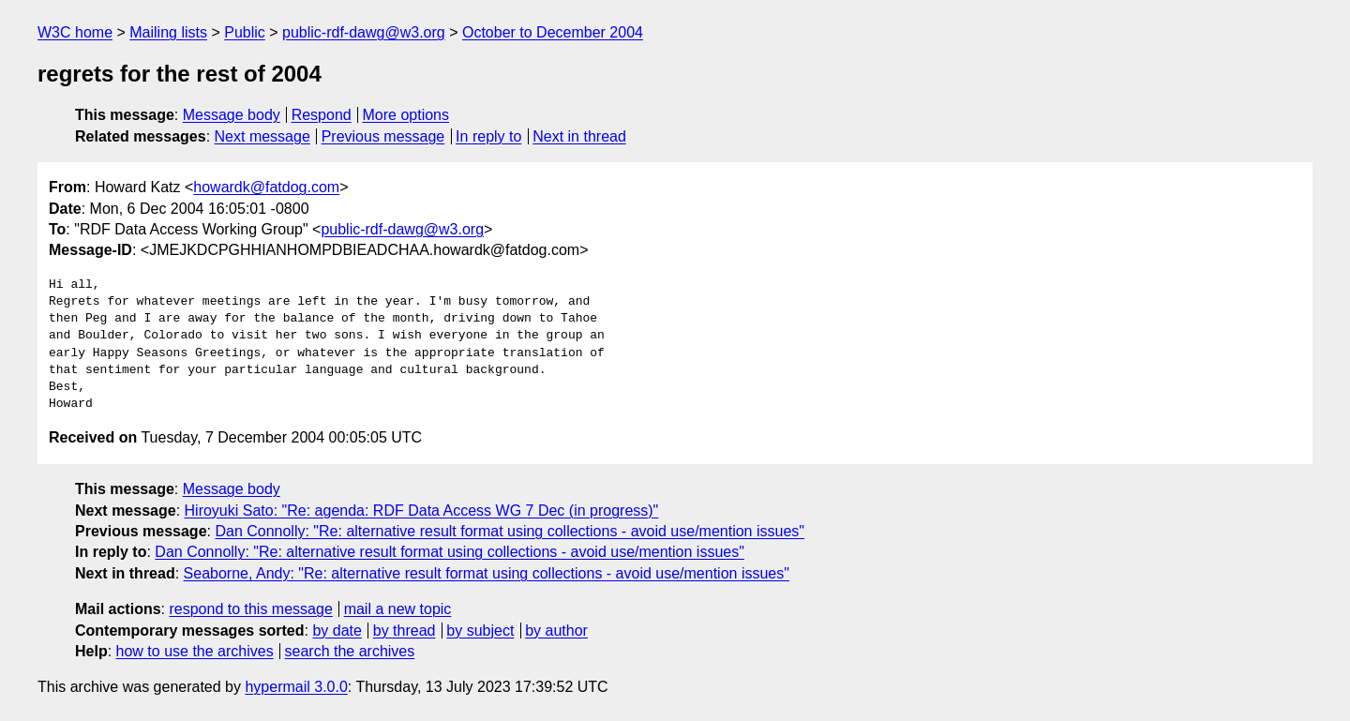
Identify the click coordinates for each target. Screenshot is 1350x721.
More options (406, 115)
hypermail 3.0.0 (296, 687)
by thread (404, 630)
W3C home (75, 32)
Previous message (383, 136)
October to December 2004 (552, 32)
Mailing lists (168, 32)
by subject (480, 630)
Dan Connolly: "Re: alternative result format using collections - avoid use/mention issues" (509, 531)
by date (336, 630)
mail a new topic (398, 609)
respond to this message (250, 609)
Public (244, 32)
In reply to (488, 136)
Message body (231, 115)
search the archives (350, 651)
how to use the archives (195, 651)
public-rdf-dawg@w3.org (363, 32)
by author (556, 630)
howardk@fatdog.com (266, 187)
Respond (322, 115)
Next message (262, 136)
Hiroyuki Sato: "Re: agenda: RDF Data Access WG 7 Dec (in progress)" (422, 510)
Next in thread (579, 136)
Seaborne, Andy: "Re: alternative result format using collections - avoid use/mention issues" (486, 573)
